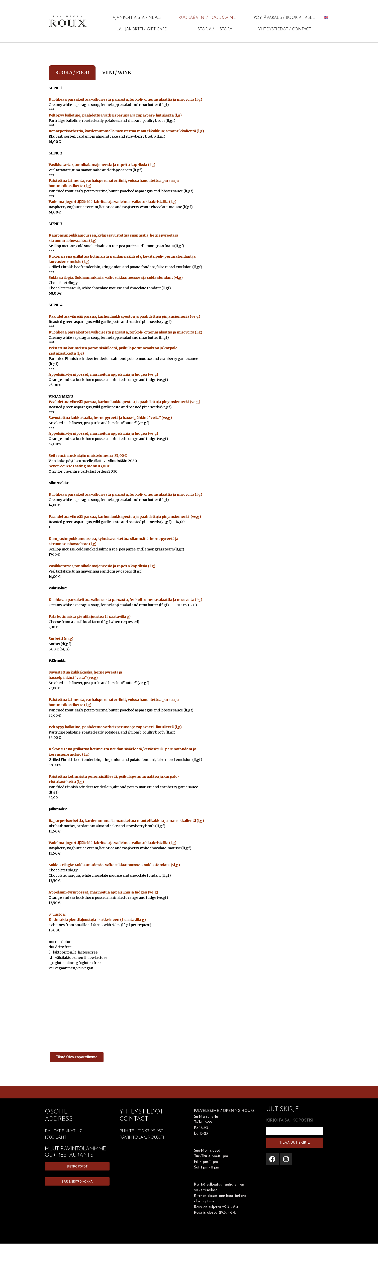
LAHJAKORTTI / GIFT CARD (141, 29)
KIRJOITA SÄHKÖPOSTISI (289, 1121)
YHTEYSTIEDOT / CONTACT (284, 29)
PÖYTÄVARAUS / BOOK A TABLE (284, 18)
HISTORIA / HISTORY (212, 29)
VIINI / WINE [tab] (116, 72)
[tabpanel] (129, 542)
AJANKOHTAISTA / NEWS (137, 18)
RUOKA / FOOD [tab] (72, 72)
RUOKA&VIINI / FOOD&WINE (207, 18)
